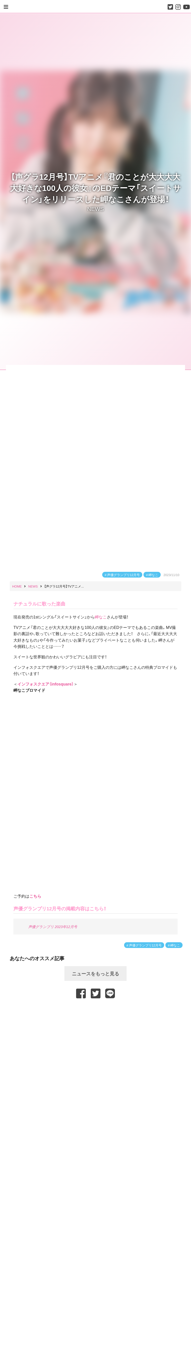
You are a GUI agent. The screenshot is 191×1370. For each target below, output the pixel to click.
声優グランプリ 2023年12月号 (52, 926)
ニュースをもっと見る (95, 973)
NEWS (95, 208)
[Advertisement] (95, 1011)
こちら (35, 896)
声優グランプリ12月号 (123, 574)
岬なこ (153, 574)
